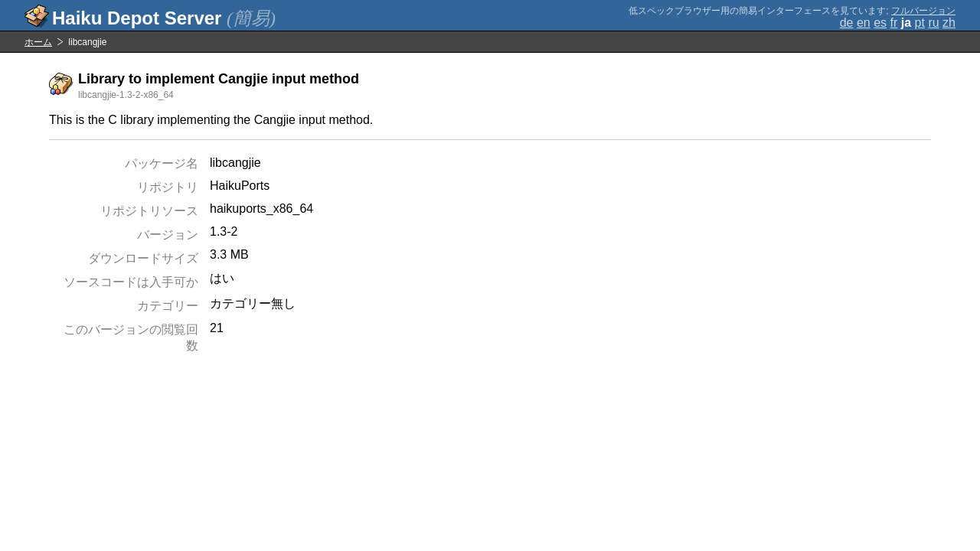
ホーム (38, 42)
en (864, 22)
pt (920, 22)
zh (949, 22)
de (847, 22)
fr (894, 22)
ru (933, 22)
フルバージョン (923, 10)
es (880, 22)
